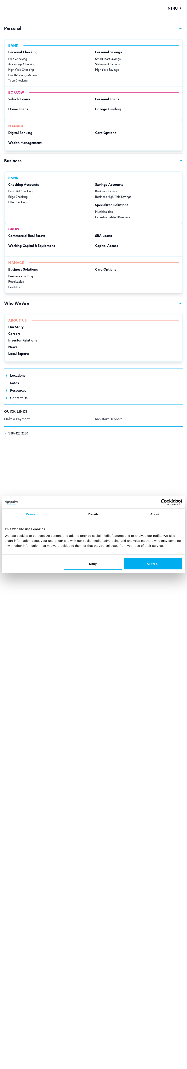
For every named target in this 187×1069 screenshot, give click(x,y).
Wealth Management (25, 143)
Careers (14, 334)
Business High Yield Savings (113, 197)
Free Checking (17, 59)
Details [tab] (93, 514)
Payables (14, 287)
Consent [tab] (32, 514)
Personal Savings (108, 52)
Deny (93, 563)
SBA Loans (103, 236)
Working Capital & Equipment (31, 246)
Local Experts (18, 353)
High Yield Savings (107, 70)
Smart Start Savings (108, 59)
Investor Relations (22, 340)
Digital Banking (20, 133)
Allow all (153, 563)
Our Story (16, 327)
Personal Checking (23, 52)
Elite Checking (17, 202)
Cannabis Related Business (112, 217)
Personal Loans (107, 99)
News (12, 347)
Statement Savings (107, 64)
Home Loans (18, 109)
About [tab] (154, 514)
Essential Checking (20, 191)
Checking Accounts (23, 184)
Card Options (105, 133)
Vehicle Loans (19, 99)
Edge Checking (18, 197)
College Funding (108, 109)
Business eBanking (20, 276)
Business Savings (106, 191)
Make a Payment (17, 419)
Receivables (16, 281)
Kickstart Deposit (108, 419)
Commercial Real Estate (27, 236)
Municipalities (104, 212)
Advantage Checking (21, 64)
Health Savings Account (23, 75)
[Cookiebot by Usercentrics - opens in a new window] (164, 502)
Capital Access (106, 246)
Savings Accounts (109, 184)
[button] (175, 8)
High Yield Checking (21, 70)
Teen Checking (18, 80)
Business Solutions (23, 269)
